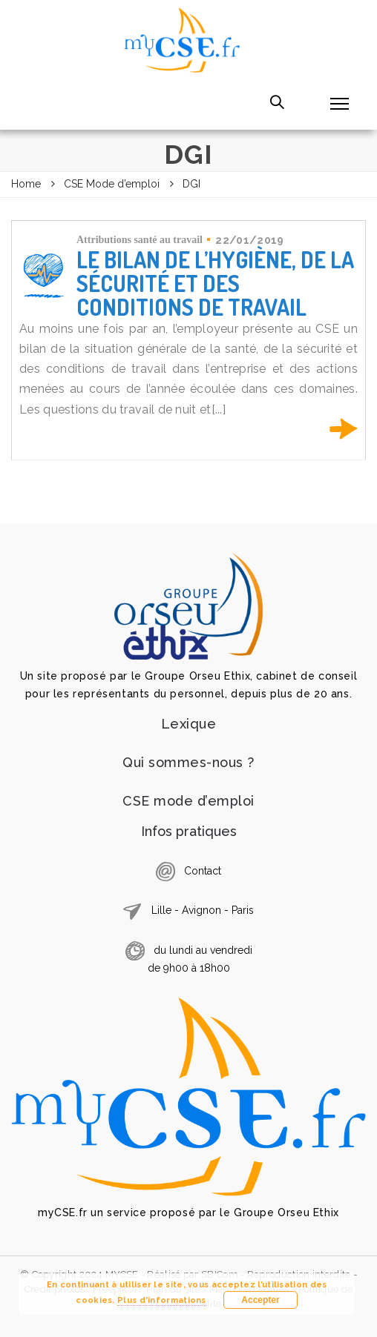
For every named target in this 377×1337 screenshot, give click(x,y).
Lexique (189, 723)
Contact (202, 871)
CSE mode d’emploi (188, 801)
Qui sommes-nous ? (188, 762)
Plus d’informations (161, 1300)
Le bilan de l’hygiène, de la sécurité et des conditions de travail (215, 283)
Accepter (260, 1300)
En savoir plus (344, 429)
